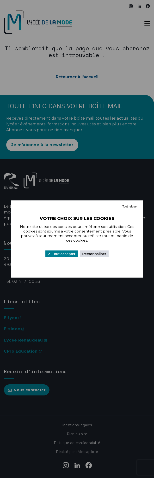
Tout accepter (61, 254)
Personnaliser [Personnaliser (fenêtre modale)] (94, 254)
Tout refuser (129, 206)
